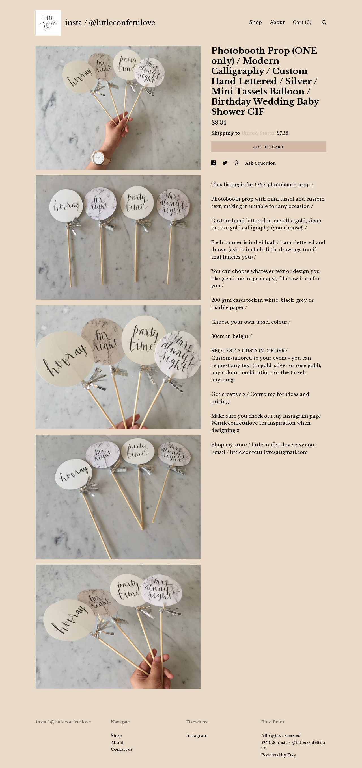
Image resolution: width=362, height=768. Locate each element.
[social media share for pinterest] (237, 163)
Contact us (122, 749)
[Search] (324, 23)
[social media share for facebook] (214, 163)
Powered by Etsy (278, 755)
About (277, 22)
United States (258, 133)
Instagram (197, 735)
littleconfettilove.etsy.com (283, 445)
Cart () (302, 22)
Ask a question (260, 163)
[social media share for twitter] (226, 163)
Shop (255, 22)
